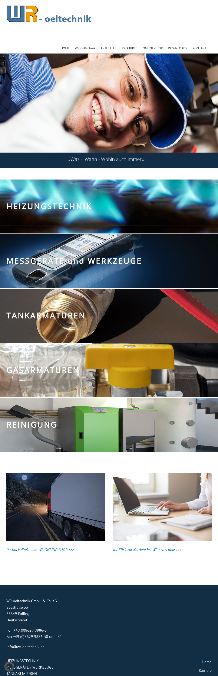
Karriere (205, 670)
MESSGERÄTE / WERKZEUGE (30, 667)
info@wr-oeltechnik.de (25, 646)
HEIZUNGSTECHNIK (22, 660)
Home (207, 661)
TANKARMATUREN (21, 673)
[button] (9, 666)
